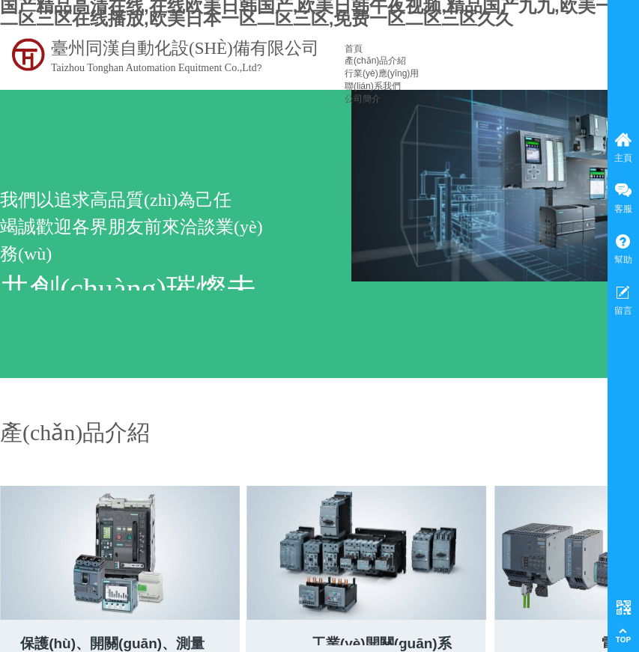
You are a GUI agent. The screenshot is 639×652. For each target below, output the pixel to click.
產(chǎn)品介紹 (375, 60)
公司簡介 (363, 99)
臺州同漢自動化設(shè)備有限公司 (185, 48)
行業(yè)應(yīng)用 (382, 73)
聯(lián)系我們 (373, 86)
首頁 (354, 48)
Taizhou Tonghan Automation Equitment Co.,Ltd (154, 67)
